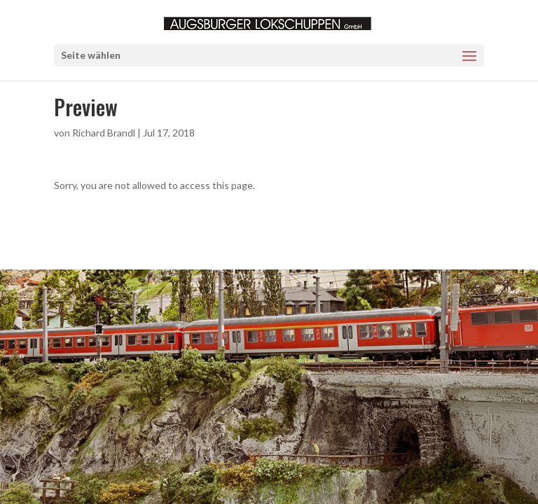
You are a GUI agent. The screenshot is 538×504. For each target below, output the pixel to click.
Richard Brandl (103, 133)
